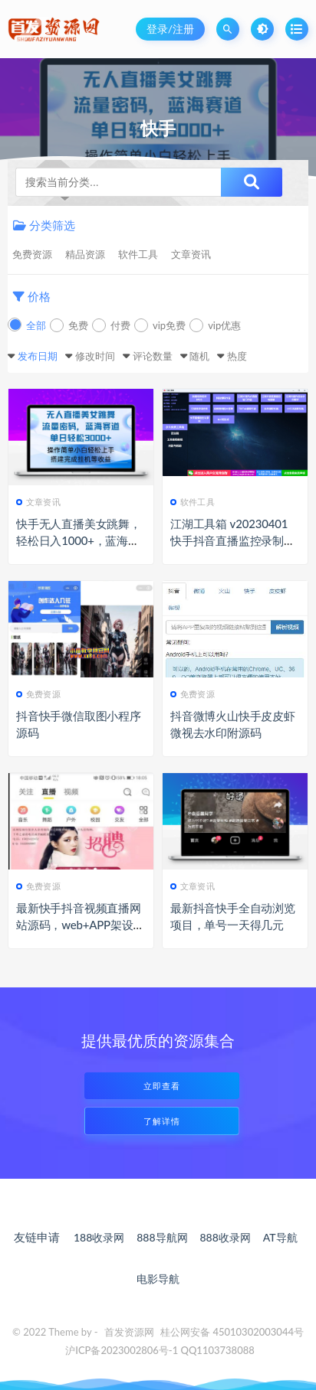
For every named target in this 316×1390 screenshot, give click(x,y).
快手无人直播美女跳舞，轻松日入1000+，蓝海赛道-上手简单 (78, 540)
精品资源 (85, 254)
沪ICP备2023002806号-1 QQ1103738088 (160, 1350)
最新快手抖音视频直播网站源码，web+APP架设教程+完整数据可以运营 (80, 924)
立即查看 (161, 1086)
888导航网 (162, 1237)
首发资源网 (129, 1332)
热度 (237, 356)
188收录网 (99, 1237)
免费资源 (32, 254)
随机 (199, 356)
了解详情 (161, 1121)
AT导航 (280, 1237)
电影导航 (158, 1278)
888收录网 (224, 1237)
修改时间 (95, 356)
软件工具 (138, 254)
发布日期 (38, 356)
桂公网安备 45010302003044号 (232, 1332)
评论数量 (153, 356)
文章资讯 (191, 254)
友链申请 (37, 1237)
